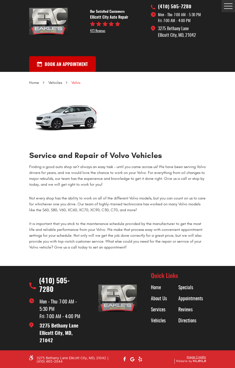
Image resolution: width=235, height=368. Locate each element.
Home (34, 82)
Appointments (190, 298)
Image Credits (196, 357)
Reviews (185, 309)
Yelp (140, 359)
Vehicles (55, 82)
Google (132, 359)
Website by (190, 361)
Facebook (124, 359)
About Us (159, 298)
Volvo (75, 82)
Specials (185, 287)
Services (158, 309)
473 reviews (97, 31)
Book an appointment (62, 64)
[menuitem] (164, 287)
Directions (187, 320)
